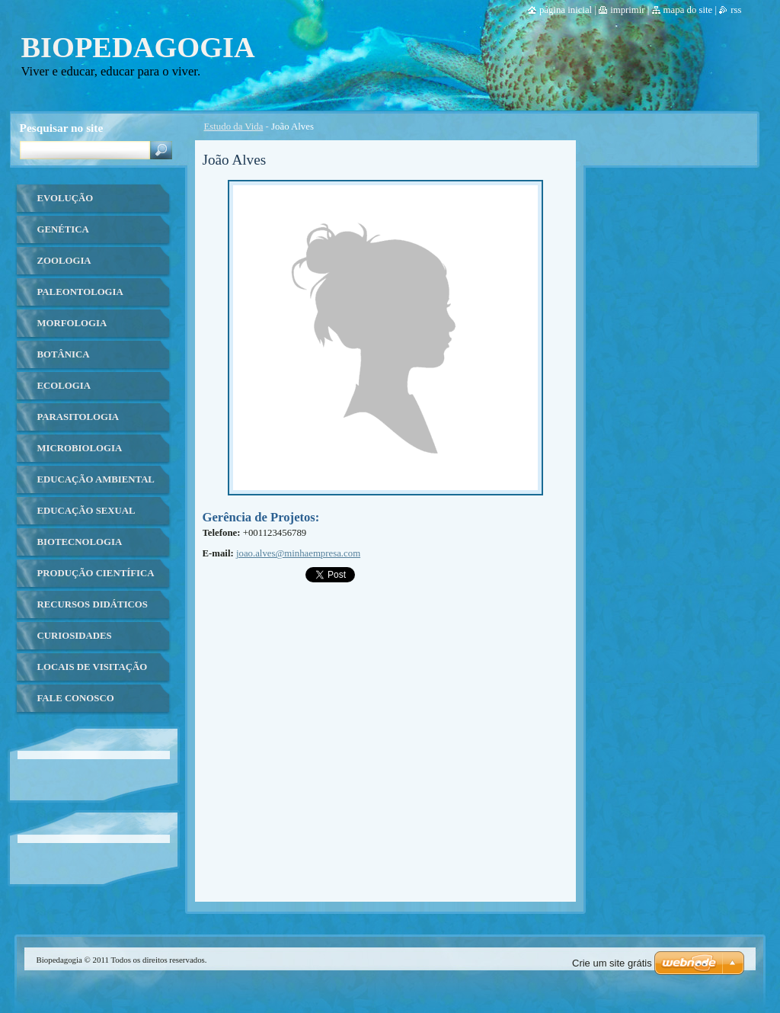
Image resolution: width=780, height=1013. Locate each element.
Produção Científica (96, 573)
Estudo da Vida (234, 126)
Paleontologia (80, 292)
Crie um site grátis (612, 963)
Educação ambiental (96, 479)
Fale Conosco (75, 698)
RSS (735, 10)
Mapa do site (688, 10)
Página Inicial (565, 10)
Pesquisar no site (62, 127)
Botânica (63, 354)
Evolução (65, 198)
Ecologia (64, 385)
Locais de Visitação (92, 667)
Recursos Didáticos (92, 604)
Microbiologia (80, 448)
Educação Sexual (86, 510)
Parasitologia (78, 417)
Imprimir (627, 10)
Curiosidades (74, 635)
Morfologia (72, 323)
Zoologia (64, 260)
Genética (63, 229)
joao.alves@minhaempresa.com (298, 553)
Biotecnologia (80, 542)
